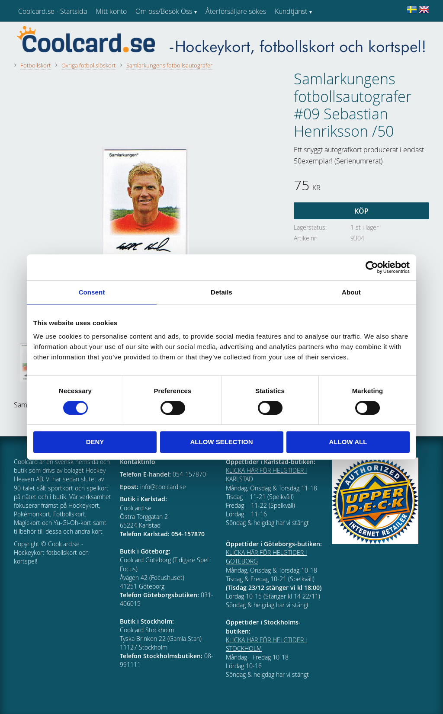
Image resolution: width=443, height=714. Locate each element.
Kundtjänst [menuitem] (291, 11)
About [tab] (351, 292)
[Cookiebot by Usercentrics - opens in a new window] (372, 267)
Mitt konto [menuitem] (111, 11)
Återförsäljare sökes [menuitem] (235, 11)
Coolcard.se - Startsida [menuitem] (52, 11)
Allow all (348, 441)
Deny (95, 441)
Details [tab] (221, 292)
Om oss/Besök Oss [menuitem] (163, 11)
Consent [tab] (92, 292)
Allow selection (221, 441)
